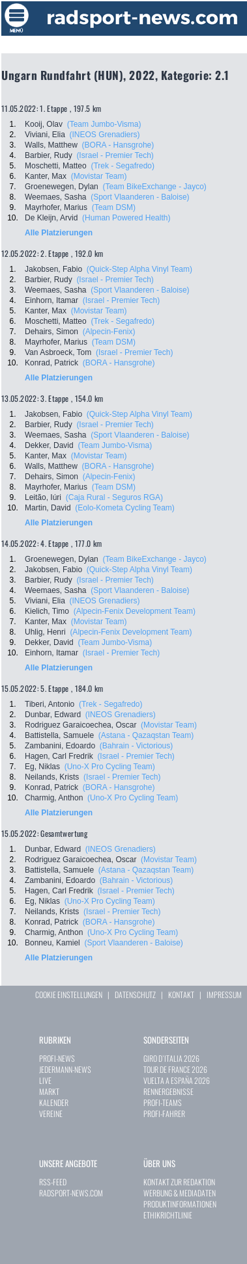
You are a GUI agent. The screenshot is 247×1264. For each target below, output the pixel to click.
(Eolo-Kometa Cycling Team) (125, 507)
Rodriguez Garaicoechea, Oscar (80, 725)
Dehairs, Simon (51, 331)
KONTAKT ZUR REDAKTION (179, 1181)
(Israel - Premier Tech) (114, 155)
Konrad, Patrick (51, 362)
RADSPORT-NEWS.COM (71, 1192)
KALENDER (53, 1102)
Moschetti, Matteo (56, 165)
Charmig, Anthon (54, 797)
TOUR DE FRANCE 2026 (175, 1069)
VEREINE (51, 1113)
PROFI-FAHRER (164, 1113)
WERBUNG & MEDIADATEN (179, 1192)
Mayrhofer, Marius (56, 207)
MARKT (49, 1091)
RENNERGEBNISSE (168, 1091)
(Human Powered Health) (126, 217)
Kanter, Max (45, 176)
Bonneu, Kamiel (52, 942)
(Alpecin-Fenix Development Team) (135, 611)
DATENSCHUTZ (135, 994)
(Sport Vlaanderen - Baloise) (140, 197)
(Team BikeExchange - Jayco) (154, 186)
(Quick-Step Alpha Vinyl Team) (139, 269)
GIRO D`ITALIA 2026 (171, 1058)
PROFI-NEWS (57, 1058)
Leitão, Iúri (43, 497)
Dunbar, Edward (53, 714)
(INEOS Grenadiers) (104, 134)
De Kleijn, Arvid (51, 217)
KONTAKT (181, 994)
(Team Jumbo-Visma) (104, 124)
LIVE (45, 1080)
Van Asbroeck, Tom (58, 352)
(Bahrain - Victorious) (136, 745)
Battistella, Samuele (59, 735)
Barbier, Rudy (48, 155)
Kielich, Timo (47, 611)
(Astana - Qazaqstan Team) (146, 735)
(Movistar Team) (99, 176)
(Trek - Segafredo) (122, 165)
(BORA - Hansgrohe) (118, 145)
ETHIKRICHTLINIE (167, 1214)
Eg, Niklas (42, 766)
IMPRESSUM (224, 994)
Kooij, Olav (44, 124)
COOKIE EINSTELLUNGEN (68, 994)
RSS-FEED (52, 1181)
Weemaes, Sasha (56, 197)
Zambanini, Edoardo (60, 745)
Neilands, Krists (52, 777)
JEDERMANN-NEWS (65, 1069)
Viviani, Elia (45, 134)
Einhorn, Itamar (51, 300)
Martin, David (48, 507)
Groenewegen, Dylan (61, 186)
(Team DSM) (114, 207)
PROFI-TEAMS (162, 1102)
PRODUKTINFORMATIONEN (179, 1203)
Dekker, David (49, 445)
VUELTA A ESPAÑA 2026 (176, 1080)
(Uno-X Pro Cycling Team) (110, 766)
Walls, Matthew (51, 145)
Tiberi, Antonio (49, 704)
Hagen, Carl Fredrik (59, 756)
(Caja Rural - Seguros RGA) (114, 497)
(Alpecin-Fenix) (109, 331)
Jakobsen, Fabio (53, 269)
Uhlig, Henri (45, 632)
